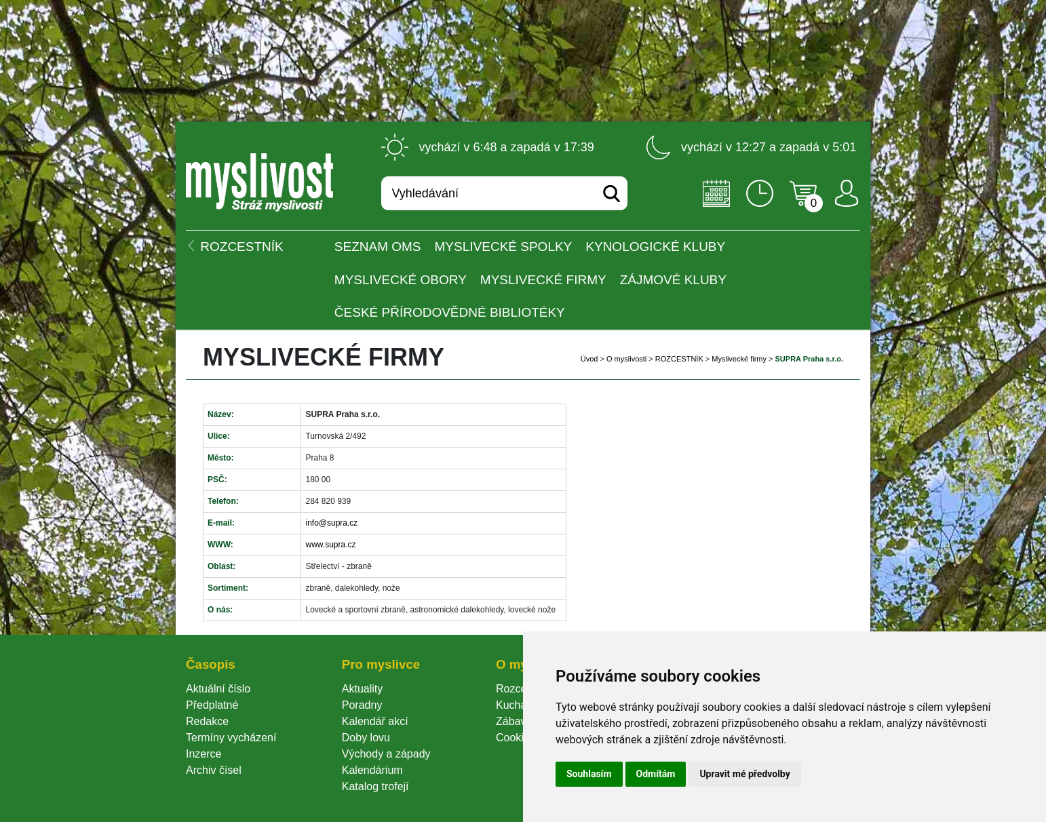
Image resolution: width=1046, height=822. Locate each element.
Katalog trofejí (375, 786)
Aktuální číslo (218, 688)
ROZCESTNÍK (679, 359)
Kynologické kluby (655, 246)
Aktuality (362, 688)
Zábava (514, 721)
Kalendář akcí (375, 721)
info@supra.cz (331, 523)
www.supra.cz (330, 544)
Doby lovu (366, 737)
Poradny (362, 705)
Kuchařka (519, 705)
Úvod (589, 359)
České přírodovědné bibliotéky (449, 312)
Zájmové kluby (673, 280)
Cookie (515, 737)
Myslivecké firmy (543, 280)
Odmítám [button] (656, 773)
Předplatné (212, 705)
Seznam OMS (377, 246)
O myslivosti (626, 359)
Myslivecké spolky (504, 246)
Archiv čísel (213, 770)
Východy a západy (386, 754)
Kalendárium (372, 770)
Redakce (207, 721)
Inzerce (203, 754)
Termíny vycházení (231, 737)
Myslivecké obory (400, 280)
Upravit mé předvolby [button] (744, 773)
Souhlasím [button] (589, 773)
